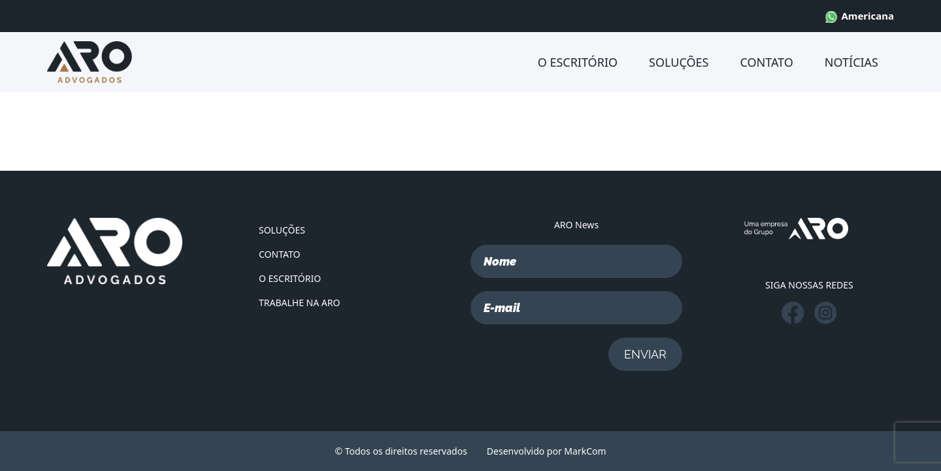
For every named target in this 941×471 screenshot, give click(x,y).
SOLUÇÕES (678, 62)
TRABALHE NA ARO (299, 302)
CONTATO (766, 62)
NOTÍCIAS (851, 62)
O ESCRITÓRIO (578, 62)
